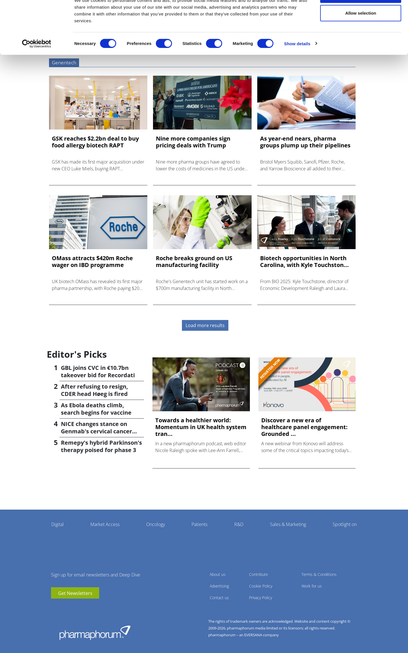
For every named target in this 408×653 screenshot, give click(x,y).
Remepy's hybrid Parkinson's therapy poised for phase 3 (101, 446)
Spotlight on (345, 524)
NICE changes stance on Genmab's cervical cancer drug (96, 431)
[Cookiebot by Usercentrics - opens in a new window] (36, 64)
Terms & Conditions (319, 574)
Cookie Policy (260, 586)
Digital (57, 524)
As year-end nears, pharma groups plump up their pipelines (305, 142)
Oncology (155, 524)
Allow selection (360, 33)
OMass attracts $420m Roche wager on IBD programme (92, 261)
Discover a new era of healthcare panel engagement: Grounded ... (304, 427)
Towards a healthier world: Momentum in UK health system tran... (200, 427)
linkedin (64, 607)
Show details (297, 64)
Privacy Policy (260, 597)
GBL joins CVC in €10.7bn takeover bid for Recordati (98, 371)
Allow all (360, 14)
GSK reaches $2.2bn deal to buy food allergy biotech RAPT (95, 142)
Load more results (205, 325)
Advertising (219, 586)
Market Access (105, 524)
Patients (199, 524)
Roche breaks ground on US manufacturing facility (194, 261)
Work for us (311, 586)
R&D (238, 524)
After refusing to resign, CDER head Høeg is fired (94, 390)
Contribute (258, 574)
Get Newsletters (75, 593)
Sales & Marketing (288, 524)
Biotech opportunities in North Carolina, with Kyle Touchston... (304, 261)
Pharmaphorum (95, 632)
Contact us (219, 597)
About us (218, 574)
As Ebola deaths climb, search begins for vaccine (96, 408)
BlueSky (72, 607)
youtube (55, 607)
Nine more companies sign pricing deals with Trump (193, 142)
